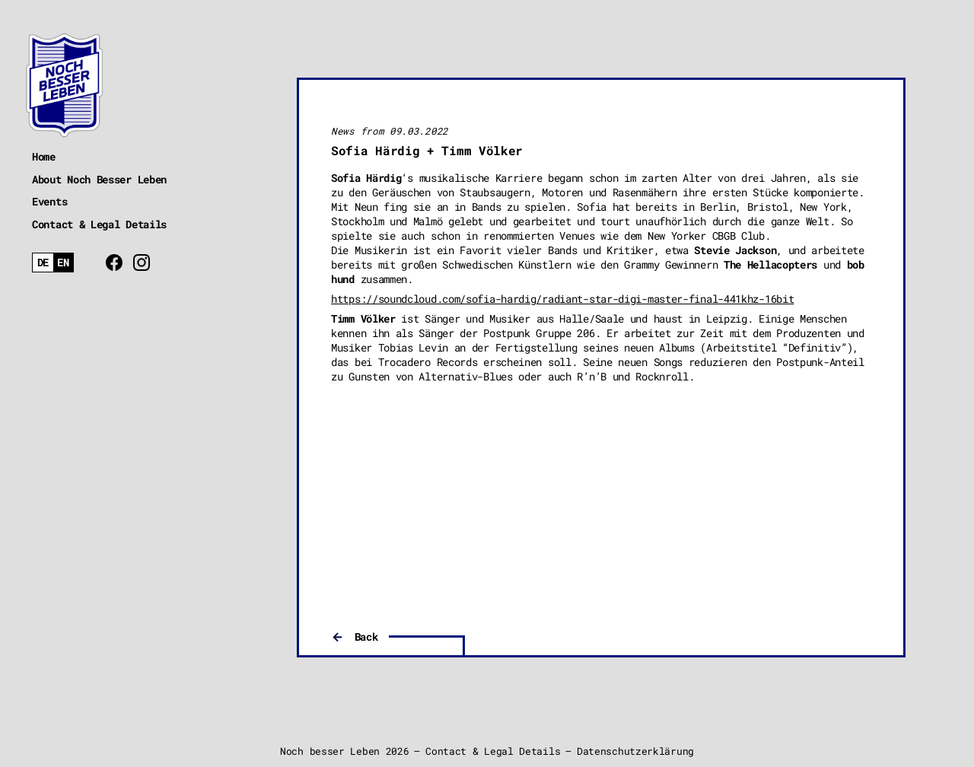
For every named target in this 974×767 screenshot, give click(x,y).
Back (366, 636)
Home (44, 156)
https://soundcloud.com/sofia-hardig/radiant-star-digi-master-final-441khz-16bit (562, 298)
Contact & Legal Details (99, 224)
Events (49, 201)
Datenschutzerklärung (635, 751)
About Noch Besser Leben (99, 179)
